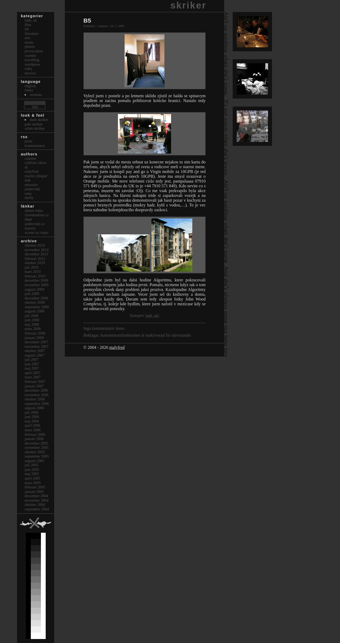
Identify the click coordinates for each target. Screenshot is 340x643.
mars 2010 (33, 271)
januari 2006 (34, 439)
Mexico (30, 73)
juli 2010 (32, 267)
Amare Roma (34, 210)
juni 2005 (32, 469)
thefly (29, 198)
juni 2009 (32, 293)
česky (29, 90)
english (30, 86)
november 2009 (37, 285)
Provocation (34, 51)
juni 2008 (32, 320)
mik (28, 180)
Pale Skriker (34, 124)
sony (28, 193)
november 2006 (37, 395)
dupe (28, 219)
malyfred (117, 347)
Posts (29, 141)
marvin (30, 228)
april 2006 (32, 425)
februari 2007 (35, 381)
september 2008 (37, 307)
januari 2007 (34, 386)
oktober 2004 (35, 504)
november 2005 (37, 447)
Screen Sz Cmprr (37, 232)
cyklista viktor (36, 162)
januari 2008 (34, 338)
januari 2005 (34, 491)
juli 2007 (32, 359)
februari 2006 (35, 434)
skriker (188, 5)
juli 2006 (32, 412)
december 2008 (36, 298)
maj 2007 (32, 368)
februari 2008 (35, 333)
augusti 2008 (34, 311)
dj (26, 167)
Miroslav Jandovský (32, 187)
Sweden (30, 55)
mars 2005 (33, 483)
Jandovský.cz (35, 224)
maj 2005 (32, 474)
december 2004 (36, 496)
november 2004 (37, 500)
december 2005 (36, 443)
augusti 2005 (34, 461)
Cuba (28, 68)
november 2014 (37, 250)
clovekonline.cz (37, 215)
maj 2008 (32, 324)
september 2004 (37, 509)
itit (27, 29)
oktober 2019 (35, 245)
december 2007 (36, 342)
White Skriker (35, 128)
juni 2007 (32, 364)
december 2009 (36, 280)
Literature (32, 33)
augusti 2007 (34, 355)
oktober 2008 (35, 302)
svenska (36, 94)
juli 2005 (32, 465)
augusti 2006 (34, 408)
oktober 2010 (35, 263)
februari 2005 (35, 487)
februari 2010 (35, 276)
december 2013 (36, 254)
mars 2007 (33, 377)
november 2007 (37, 346)
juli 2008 (32, 316)
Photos (30, 46)
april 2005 (32, 478)
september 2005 (37, 456)
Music (29, 42)
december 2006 (36, 390)
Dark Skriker (39, 119)
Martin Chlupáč (36, 176)
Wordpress (32, 64)
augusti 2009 (34, 289)
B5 (87, 20)
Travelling (32, 60)
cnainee (30, 158)
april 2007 (32, 373)
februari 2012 (35, 258)
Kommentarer (35, 145)
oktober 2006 (35, 399)
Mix (28, 38)
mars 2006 (33, 430)
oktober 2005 (35, 452)
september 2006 (37, 403)
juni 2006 (32, 416)
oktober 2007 (35, 351)
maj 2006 (32, 421)
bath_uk (152, 315)
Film (28, 25)
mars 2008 (33, 329)
